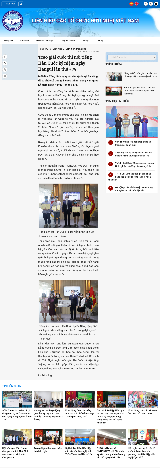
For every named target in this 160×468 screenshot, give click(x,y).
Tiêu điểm (114, 64)
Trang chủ (8, 40)
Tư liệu (87, 41)
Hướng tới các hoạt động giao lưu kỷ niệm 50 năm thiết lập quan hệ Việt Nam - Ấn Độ (48, 391)
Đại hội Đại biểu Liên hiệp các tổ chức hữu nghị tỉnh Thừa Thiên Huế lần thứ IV (78, 427)
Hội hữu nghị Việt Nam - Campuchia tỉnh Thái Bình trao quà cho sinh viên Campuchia (15, 429)
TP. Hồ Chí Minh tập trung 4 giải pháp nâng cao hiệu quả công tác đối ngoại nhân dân (129, 177)
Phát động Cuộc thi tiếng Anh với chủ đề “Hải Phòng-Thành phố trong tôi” (79, 389)
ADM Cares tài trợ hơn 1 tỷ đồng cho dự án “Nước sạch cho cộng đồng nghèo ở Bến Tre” (16, 391)
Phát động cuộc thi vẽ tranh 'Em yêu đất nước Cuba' (142, 388)
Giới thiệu (24, 40)
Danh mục (9, 4)
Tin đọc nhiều (117, 101)
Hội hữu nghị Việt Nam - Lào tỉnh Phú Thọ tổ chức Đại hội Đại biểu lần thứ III (139, 90)
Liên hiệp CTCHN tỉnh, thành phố (40, 49)
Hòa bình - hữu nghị (44, 40)
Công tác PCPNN (68, 40)
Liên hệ (100, 40)
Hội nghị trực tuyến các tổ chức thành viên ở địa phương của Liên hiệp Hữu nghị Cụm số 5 (141, 429)
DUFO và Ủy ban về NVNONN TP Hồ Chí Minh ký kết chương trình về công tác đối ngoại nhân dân (111, 429)
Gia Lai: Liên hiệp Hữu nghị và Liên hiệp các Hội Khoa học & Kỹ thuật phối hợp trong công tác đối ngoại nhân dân (110, 392)
